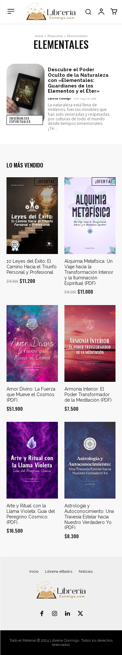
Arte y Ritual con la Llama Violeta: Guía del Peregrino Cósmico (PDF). (31, 514)
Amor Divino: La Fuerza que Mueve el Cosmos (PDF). (31, 394)
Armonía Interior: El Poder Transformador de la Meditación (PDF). (88, 394)
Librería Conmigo (59, 98)
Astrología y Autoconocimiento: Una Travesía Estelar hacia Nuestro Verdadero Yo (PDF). (89, 516)
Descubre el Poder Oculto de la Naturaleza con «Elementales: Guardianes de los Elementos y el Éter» (78, 80)
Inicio (39, 36)
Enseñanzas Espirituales (20, 120)
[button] (88, 12)
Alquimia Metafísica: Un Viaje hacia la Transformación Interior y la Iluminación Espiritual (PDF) (88, 272)
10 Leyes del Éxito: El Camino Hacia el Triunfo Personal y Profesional (32, 267)
